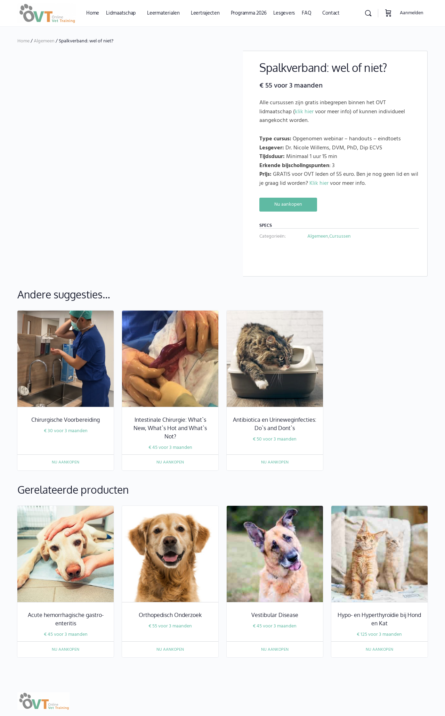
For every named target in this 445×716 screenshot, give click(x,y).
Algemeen (44, 41)
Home (23, 41)
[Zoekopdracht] (368, 13)
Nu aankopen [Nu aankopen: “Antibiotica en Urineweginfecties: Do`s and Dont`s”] (275, 435)
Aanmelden (411, 13)
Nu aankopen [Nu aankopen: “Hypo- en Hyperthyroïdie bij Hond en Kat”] (379, 622)
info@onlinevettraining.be (321, 692)
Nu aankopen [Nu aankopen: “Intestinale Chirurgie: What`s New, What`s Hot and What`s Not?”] (170, 435)
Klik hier (319, 183)
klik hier (304, 111)
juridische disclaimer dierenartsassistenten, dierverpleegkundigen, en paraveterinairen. (115, 692)
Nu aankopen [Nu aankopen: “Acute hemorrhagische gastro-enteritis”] (65, 622)
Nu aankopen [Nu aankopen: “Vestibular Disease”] (275, 622)
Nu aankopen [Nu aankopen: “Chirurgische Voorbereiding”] (65, 435)
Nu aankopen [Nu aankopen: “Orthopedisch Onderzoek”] (170, 622)
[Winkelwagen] (388, 13)
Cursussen (340, 236)
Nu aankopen (288, 204)
